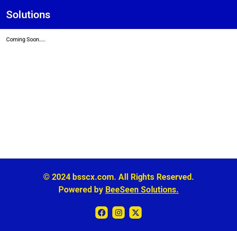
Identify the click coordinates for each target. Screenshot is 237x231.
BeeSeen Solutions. (142, 190)
